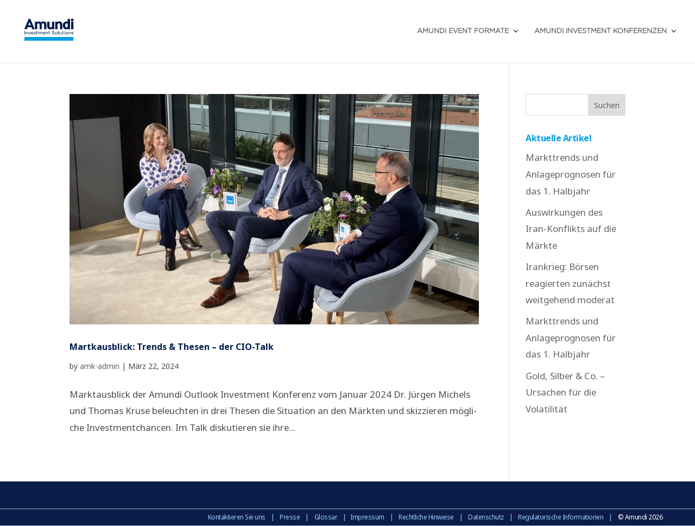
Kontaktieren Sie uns (237, 517)
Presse (290, 517)
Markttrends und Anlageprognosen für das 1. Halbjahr (571, 174)
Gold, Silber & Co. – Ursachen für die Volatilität (565, 392)
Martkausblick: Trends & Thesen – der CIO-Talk (172, 347)
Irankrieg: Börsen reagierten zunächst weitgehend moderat (570, 283)
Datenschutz (486, 517)
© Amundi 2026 (640, 517)
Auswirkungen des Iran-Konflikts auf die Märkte (571, 229)
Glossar (326, 517)
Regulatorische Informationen (560, 517)
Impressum (367, 517)
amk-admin (99, 366)
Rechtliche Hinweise (426, 517)
